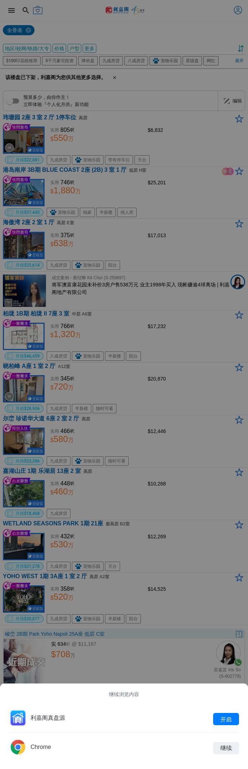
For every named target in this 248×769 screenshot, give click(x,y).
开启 (226, 719)
